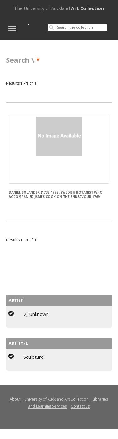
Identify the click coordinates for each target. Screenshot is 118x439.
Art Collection (59, 8)
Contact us (80, 405)
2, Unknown (36, 314)
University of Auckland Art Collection (56, 399)
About (15, 399)
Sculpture (34, 357)
